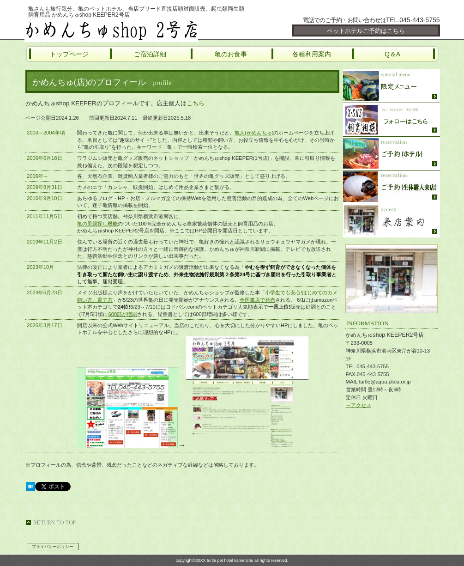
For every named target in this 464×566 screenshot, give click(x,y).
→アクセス (358, 405)
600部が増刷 (122, 314)
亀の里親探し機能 (97, 223)
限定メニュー (391, 86)
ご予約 (391, 153)
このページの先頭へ (50, 522)
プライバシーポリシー (52, 546)
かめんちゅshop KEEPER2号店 (135, 30)
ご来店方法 (391, 220)
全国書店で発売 (257, 300)
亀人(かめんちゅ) (254, 132)
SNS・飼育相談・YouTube (391, 120)
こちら (196, 103)
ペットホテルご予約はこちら (366, 30)
